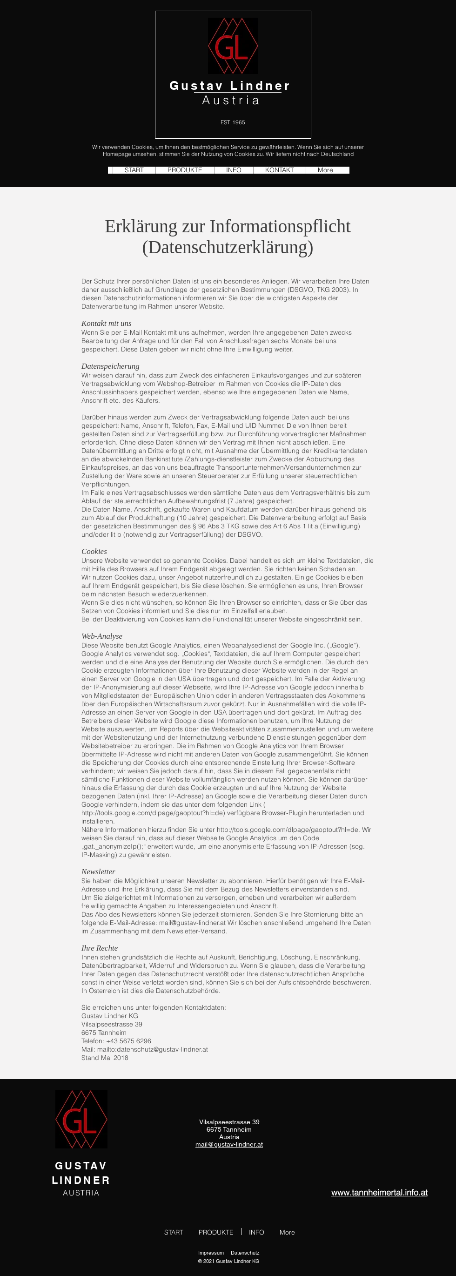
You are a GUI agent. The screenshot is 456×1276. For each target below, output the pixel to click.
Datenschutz (245, 1252)
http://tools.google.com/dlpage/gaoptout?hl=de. (288, 829)
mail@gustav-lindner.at (192, 922)
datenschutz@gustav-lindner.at (162, 1049)
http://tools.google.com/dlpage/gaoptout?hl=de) (153, 813)
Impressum (211, 1252)
